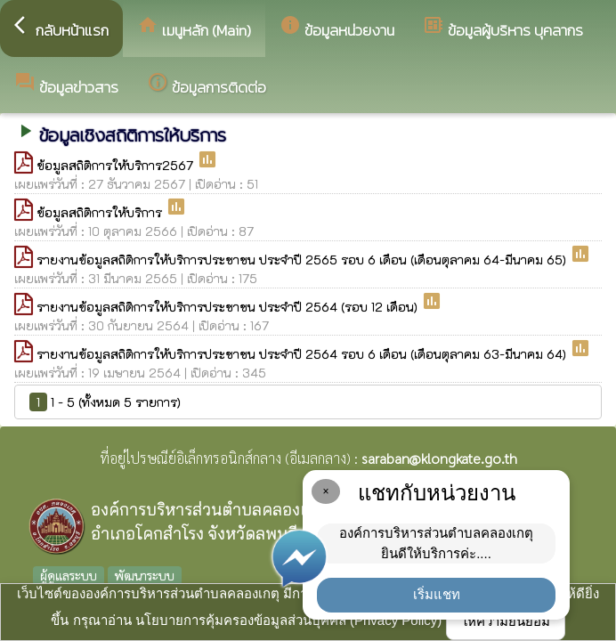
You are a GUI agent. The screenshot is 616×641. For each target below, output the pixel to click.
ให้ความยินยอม (505, 621)
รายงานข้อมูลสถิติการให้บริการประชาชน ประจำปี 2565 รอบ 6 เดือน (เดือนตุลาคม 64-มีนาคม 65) (303, 259)
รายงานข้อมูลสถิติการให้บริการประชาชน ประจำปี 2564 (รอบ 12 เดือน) (228, 306)
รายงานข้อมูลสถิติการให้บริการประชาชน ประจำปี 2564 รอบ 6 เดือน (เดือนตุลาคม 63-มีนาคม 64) (303, 353)
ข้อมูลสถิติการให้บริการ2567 (116, 165)
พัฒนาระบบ (144, 575)
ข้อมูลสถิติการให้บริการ (101, 212)
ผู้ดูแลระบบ (68, 575)
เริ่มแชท (436, 594)
